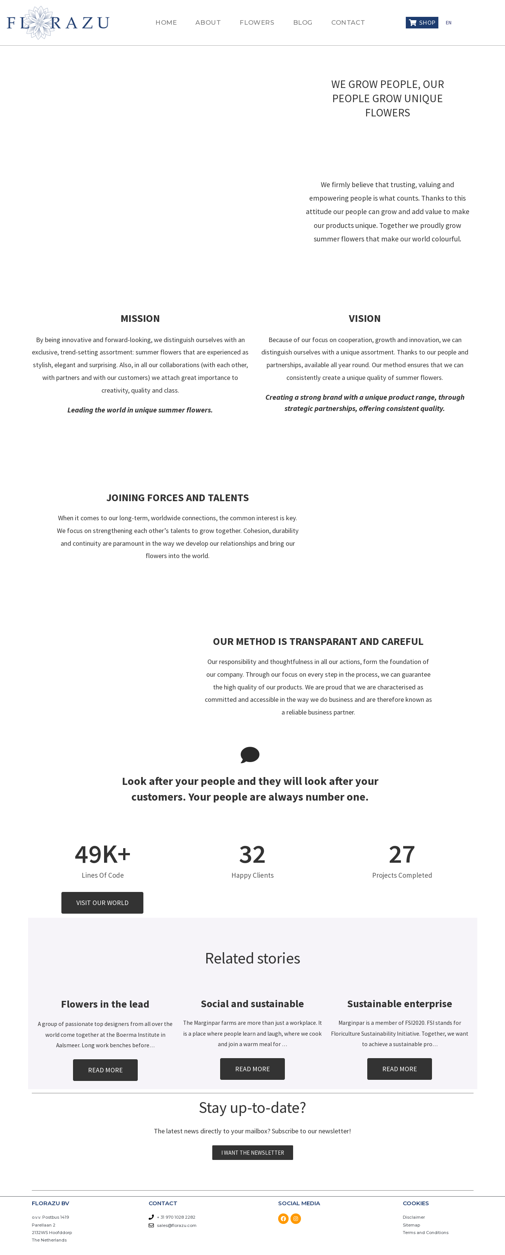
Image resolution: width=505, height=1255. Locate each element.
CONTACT (348, 22)
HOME (166, 22)
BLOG (303, 22)
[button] (102, 903)
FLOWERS (257, 22)
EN (448, 22)
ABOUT (208, 22)
